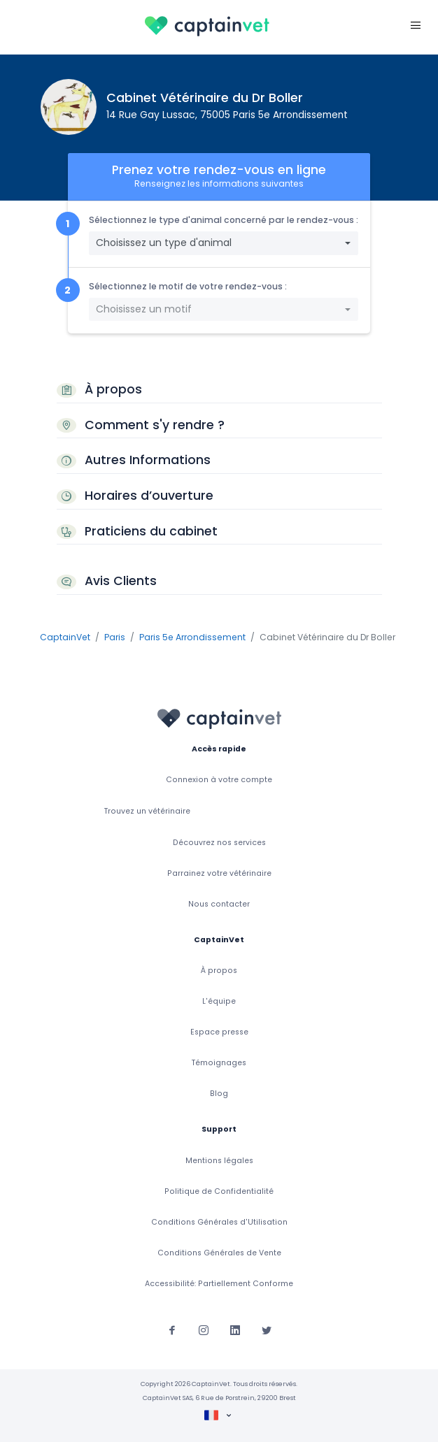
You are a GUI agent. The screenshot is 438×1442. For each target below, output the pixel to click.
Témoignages (219, 1063)
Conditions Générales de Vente (219, 1253)
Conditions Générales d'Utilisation (219, 1222)
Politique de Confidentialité (219, 1191)
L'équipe (219, 1001)
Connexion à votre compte (219, 779)
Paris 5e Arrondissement (192, 637)
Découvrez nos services (219, 842)
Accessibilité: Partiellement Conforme (219, 1283)
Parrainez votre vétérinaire (219, 873)
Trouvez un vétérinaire (147, 811)
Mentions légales (219, 1160)
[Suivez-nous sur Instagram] (204, 1329)
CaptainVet (65, 637)
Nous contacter (219, 904)
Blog (219, 1093)
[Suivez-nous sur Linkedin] (235, 1329)
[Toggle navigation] (415, 24)
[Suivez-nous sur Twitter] (266, 1329)
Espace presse (219, 1032)
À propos (219, 970)
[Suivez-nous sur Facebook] (172, 1329)
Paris (114, 637)
